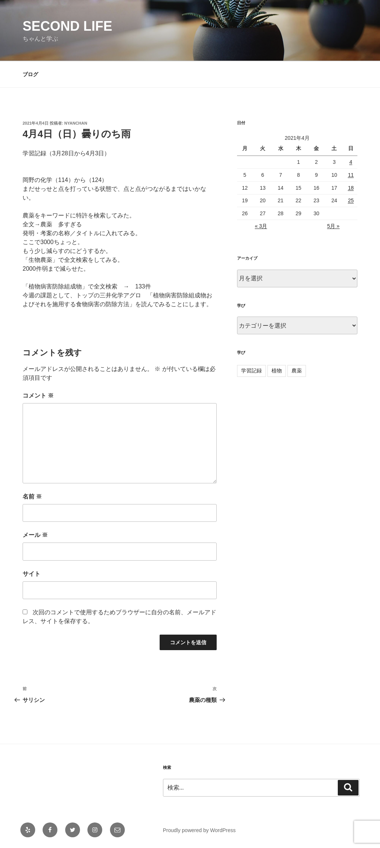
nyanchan (75, 123)
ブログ (30, 74)
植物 (276, 371)
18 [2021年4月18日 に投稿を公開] (351, 188)
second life (67, 26)
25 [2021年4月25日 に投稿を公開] (351, 200)
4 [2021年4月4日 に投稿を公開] (350, 162)
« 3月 (261, 226)
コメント (38, 395)
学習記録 (251, 371)
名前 (32, 496)
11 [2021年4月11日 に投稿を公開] (351, 175)
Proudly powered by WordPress (199, 830)
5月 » (333, 226)
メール (35, 535)
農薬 (296, 371)
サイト (31, 574)
